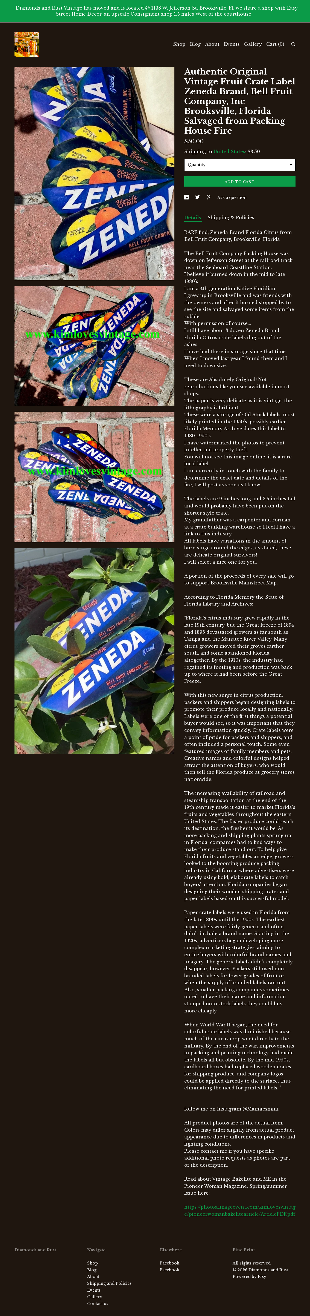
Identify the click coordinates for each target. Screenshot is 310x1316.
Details (193, 217)
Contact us (97, 1303)
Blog (195, 44)
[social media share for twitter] (198, 197)
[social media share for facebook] (187, 197)
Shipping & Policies (230, 217)
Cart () (275, 44)
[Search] (293, 45)
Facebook (169, 1263)
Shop (179, 44)
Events (232, 44)
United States (229, 151)
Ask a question (232, 197)
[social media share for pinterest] (209, 197)
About (212, 44)
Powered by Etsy (249, 1276)
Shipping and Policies (109, 1283)
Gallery (253, 44)
